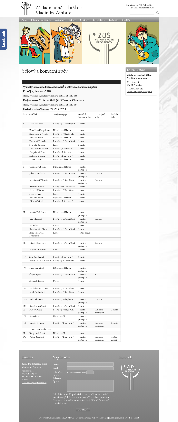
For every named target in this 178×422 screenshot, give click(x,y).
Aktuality (60, 19)
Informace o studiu (41, 19)
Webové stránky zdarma (49, 417)
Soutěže (126, 19)
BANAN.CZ (68, 417)
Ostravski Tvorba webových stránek (92, 417)
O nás (24, 19)
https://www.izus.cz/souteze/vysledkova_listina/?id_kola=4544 (50, 104)
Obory (72, 19)
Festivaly (113, 19)
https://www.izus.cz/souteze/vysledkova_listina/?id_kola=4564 (50, 95)
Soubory (84, 19)
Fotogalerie (99, 19)
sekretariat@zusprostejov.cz (139, 91)
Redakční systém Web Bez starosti (124, 417)
